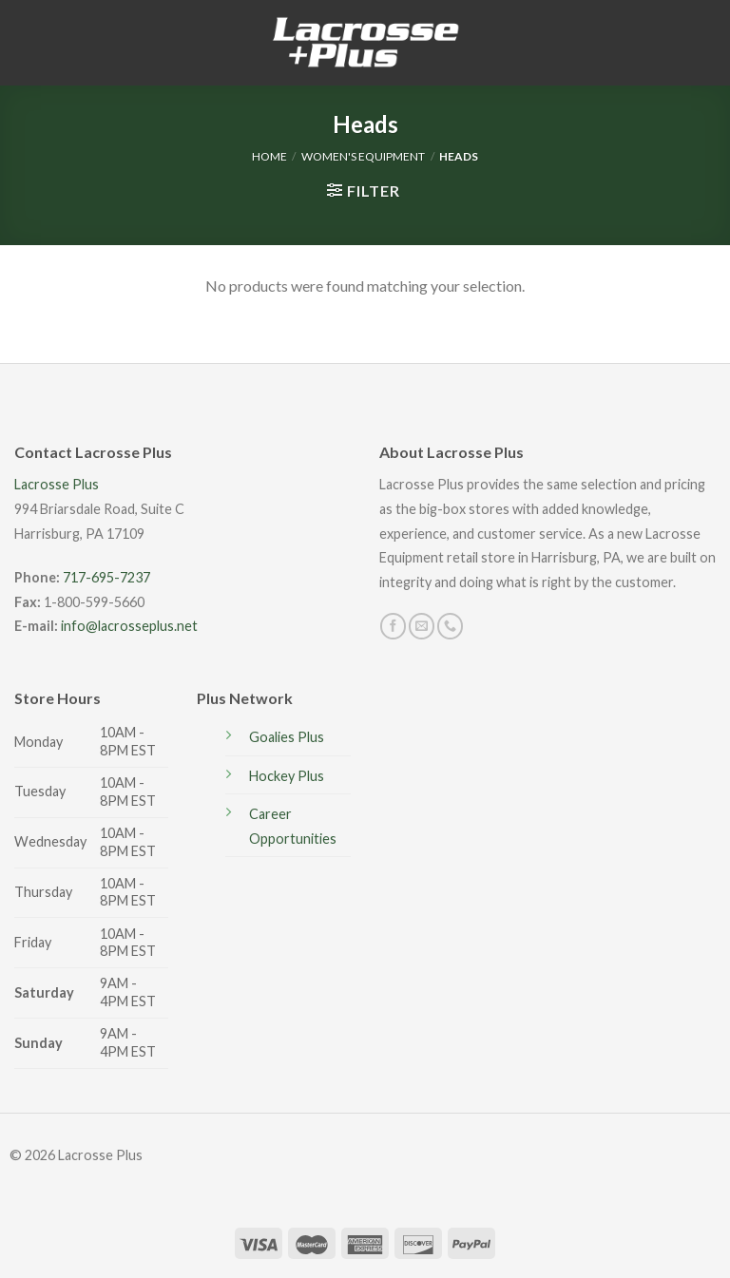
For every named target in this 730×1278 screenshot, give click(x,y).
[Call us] (450, 626)
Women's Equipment (363, 156)
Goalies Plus (286, 737)
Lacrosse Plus (56, 484)
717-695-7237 (106, 577)
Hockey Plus (286, 776)
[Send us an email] (421, 626)
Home (269, 156)
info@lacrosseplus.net (129, 626)
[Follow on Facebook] (393, 626)
